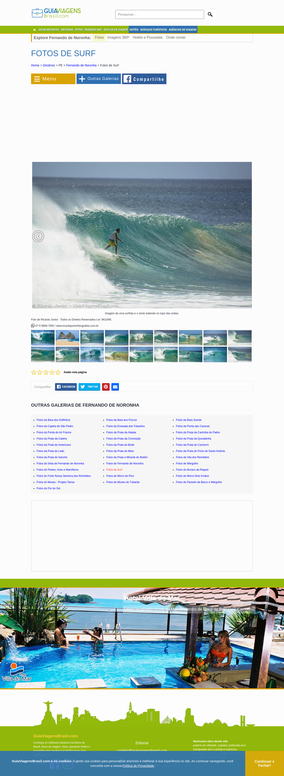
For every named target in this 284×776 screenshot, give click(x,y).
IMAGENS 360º (93, 30)
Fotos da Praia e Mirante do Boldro (127, 457)
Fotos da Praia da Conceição (123, 438)
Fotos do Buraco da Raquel (192, 469)
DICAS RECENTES (49, 30)
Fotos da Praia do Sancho (52, 457)
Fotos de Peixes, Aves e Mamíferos (58, 469)
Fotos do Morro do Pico (120, 476)
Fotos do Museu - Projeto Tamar (56, 482)
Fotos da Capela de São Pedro (55, 426)
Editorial (142, 743)
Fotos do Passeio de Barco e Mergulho (199, 482)
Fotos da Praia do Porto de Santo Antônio (200, 451)
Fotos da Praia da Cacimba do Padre (198, 432)
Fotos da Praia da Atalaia (121, 432)
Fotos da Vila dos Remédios (192, 457)
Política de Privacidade (138, 766)
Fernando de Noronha (81, 65)
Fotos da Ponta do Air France (54, 432)
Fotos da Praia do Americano (54, 444)
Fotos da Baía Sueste (188, 420)
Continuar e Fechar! (264, 763)
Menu (49, 79)
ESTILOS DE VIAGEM (116, 30)
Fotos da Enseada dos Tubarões (125, 426)
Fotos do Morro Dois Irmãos (192, 476)
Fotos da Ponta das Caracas (193, 426)
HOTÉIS (134, 30)
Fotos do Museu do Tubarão (123, 482)
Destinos (49, 65)
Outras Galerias (103, 78)
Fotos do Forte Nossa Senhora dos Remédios (64, 476)
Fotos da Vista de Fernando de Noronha (60, 463)
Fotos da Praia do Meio (120, 451)
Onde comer (176, 37)
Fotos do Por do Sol (48, 488)
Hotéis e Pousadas (147, 37)
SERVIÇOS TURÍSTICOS (153, 30)
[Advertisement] (79, 121)
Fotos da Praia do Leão (50, 451)
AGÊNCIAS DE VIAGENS (182, 30)
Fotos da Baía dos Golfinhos (53, 420)
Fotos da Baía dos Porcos (121, 420)
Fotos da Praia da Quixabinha (193, 438)
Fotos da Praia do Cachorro (192, 444)
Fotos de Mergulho (187, 463)
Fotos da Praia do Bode (120, 444)
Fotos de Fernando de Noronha (124, 463)
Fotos (99, 37)
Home (35, 65)
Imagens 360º (118, 37)
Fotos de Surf (114, 469)
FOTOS (79, 30)
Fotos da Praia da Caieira (52, 438)
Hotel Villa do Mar (152, 598)
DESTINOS (67, 30)
